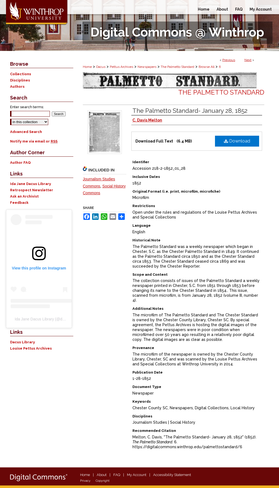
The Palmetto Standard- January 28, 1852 (189, 110)
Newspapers (147, 67)
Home (87, 67)
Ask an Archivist (24, 196)
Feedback (19, 203)
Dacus (100, 67)
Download (237, 141)
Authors (17, 86)
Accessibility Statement (172, 475)
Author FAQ (20, 162)
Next (247, 60)
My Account (136, 475)
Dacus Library (22, 342)
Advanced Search (26, 132)
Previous (228, 60)
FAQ (116, 475)
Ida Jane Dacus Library (30, 184)
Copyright (103, 481)
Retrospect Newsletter (31, 190)
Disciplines (20, 80)
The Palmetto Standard (177, 67)
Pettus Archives (121, 67)
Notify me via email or (33, 141)
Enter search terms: (27, 107)
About (102, 475)
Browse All (206, 67)
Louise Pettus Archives (31, 348)
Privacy (85, 481)
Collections (20, 74)
